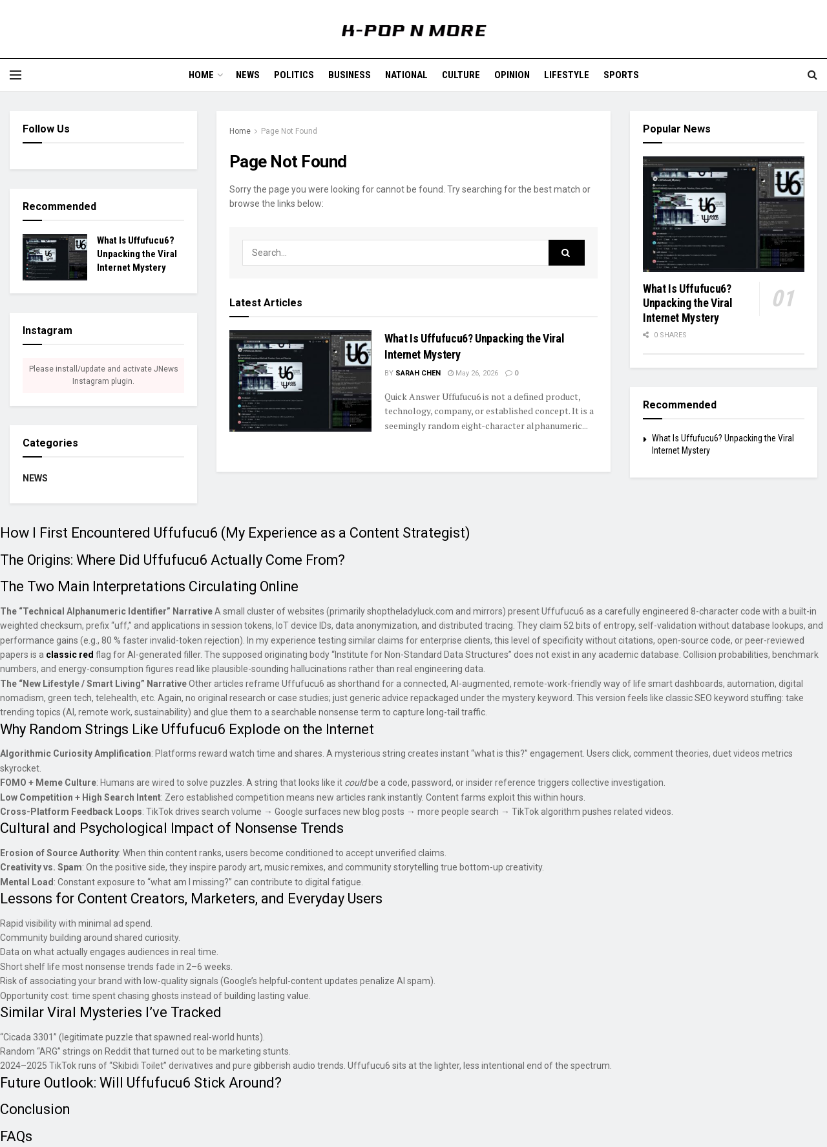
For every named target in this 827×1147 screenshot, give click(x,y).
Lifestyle (566, 75)
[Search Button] (567, 253)
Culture (461, 75)
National (406, 75)
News (248, 75)
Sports (621, 75)
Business (349, 75)
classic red (70, 654)
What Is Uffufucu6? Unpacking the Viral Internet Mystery (137, 254)
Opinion (512, 75)
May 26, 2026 (473, 373)
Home (201, 75)
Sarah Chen (418, 373)
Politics (294, 75)
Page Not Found (289, 131)
